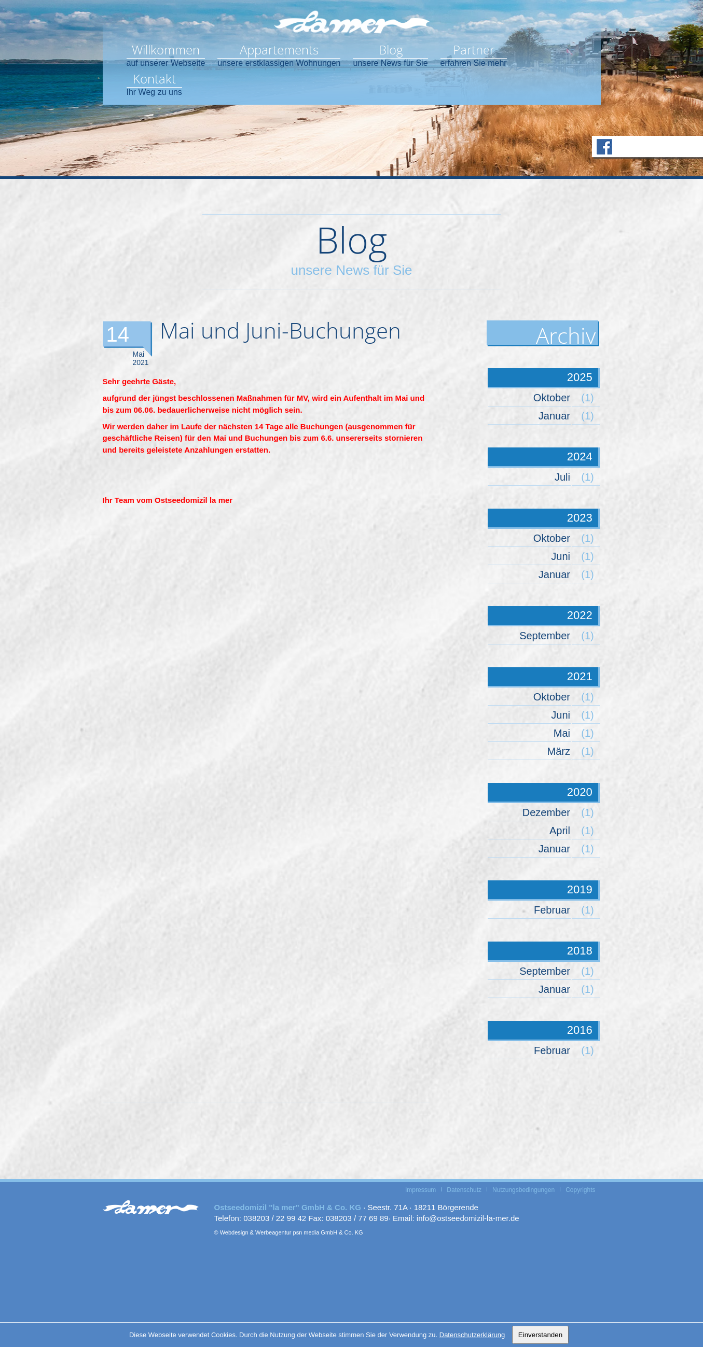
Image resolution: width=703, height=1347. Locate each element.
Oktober (551, 397)
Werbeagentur (273, 1232)
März (558, 751)
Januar (554, 416)
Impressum (420, 1190)
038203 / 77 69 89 (357, 1218)
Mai (562, 733)
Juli (562, 477)
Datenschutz (464, 1190)
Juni (560, 556)
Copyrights (580, 1190)
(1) (587, 397)
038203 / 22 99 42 (274, 1218)
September (544, 635)
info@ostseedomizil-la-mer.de (468, 1218)
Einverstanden (540, 1335)
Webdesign (234, 1232)
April (559, 830)
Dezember (546, 812)
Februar (552, 910)
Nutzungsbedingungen (523, 1190)
